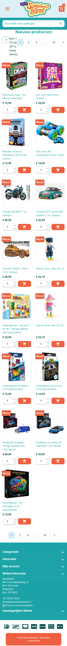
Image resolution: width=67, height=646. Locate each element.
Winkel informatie (14, 573)
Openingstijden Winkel (17, 610)
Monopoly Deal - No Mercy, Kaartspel (14, 96)
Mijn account (11, 566)
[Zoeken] (33, 23)
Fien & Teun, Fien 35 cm (50, 325)
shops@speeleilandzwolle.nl (16, 602)
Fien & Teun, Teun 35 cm (50, 268)
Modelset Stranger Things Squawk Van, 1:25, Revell (13, 446)
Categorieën (10, 552)
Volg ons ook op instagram (17, 605)
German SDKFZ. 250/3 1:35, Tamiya (15, 270)
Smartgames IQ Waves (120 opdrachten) (15, 387)
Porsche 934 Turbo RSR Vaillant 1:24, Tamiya (49, 213)
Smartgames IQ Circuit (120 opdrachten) (49, 387)
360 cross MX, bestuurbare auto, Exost (50, 153)
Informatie (9, 559)
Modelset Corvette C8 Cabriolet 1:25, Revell (48, 444)
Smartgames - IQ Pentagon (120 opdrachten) (12, 506)
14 (53, 42)
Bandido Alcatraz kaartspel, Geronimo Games (14, 155)
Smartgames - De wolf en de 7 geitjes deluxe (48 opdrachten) (15, 329)
